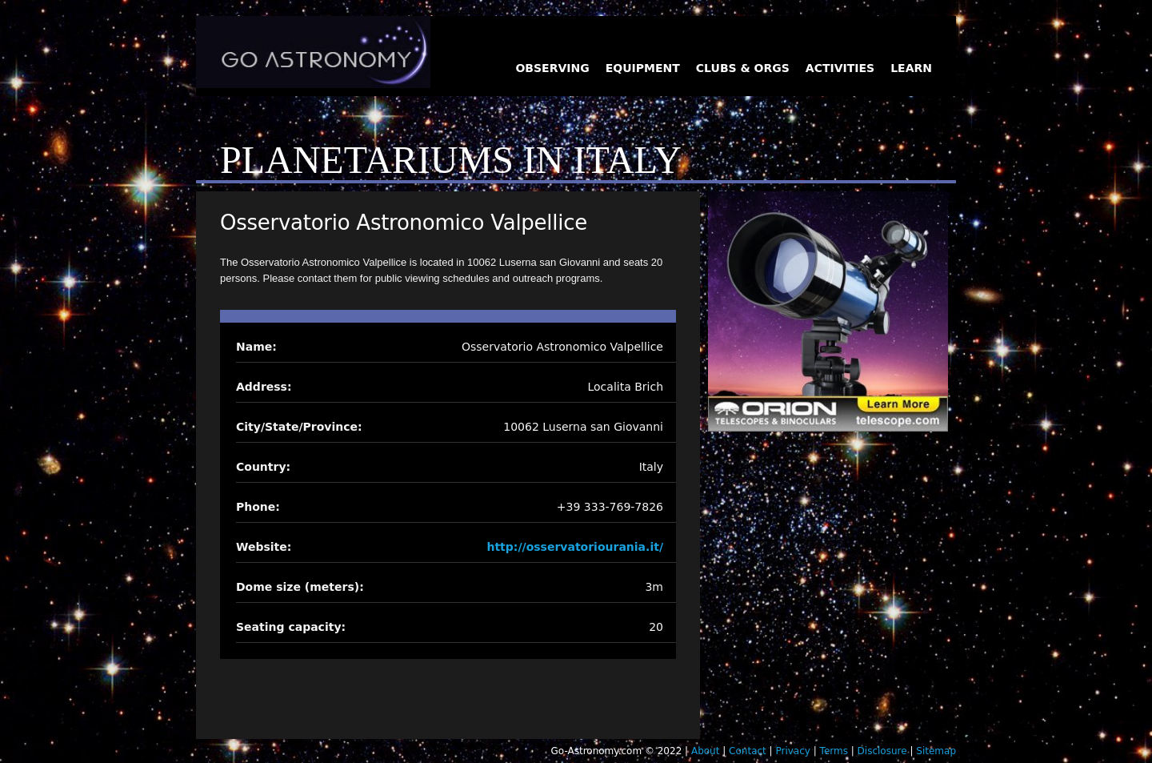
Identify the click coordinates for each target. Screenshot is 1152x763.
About (705, 751)
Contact (747, 751)
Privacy (792, 751)
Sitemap (936, 751)
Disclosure (882, 751)
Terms (834, 751)
